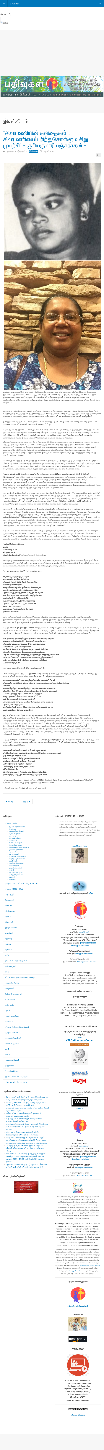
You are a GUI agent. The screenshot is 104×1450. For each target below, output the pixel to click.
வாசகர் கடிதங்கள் (12, 1044)
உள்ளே (90, 893)
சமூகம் (7, 1010)
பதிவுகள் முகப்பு (11, 823)
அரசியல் (8, 916)
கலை (7, 972)
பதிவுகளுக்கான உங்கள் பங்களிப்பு (89, 1265)
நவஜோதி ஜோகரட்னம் (16, 875)
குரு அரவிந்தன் (14, 854)
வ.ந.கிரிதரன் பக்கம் (79, 846)
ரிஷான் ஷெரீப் (13, 861)
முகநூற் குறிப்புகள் (12, 1060)
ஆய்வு (7, 955)
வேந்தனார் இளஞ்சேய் (16, 872)
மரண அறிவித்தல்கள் (13, 1038)
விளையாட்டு (9, 900)
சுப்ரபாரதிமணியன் (15, 838)
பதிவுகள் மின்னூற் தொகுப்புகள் (17, 1027)
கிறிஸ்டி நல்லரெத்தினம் (16, 831)
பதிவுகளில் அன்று (12, 983)
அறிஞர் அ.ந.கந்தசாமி (13, 994)
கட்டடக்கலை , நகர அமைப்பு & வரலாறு (20, 977)
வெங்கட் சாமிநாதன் (15, 843)
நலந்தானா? (9, 1066)
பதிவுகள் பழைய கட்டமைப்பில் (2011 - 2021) (22, 883)
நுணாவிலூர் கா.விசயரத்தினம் (19, 847)
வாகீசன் (11, 870)
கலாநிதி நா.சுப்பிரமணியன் (17, 856)
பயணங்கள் (9, 1021)
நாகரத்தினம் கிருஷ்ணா (16, 863)
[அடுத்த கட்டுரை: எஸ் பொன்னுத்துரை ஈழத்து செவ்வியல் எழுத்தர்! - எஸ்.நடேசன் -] (26, 801)
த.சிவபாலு (12, 879)
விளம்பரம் (8, 905)
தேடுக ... (5, 14)
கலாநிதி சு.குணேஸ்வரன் (17, 859)
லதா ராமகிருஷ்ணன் (15, 852)
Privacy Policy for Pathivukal (16, 1082)
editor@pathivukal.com (80, 945)
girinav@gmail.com (88, 943)
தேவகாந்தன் (13, 840)
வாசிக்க (80, 1108)
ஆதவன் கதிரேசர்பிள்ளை (17, 827)
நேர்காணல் (9, 922)
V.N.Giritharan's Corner (80, 1040)
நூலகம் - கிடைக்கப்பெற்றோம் (16, 1077)
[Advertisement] (52, 55)
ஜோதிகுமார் (12, 829)
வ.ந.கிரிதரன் (10, 999)
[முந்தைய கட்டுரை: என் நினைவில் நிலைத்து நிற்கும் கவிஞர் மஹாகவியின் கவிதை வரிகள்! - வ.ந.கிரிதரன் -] (10, 801)
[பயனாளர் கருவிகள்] (98, 155)
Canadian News (11, 1071)
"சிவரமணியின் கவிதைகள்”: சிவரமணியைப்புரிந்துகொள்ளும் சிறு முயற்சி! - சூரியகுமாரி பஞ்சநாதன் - (45, 139)
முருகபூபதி (12, 836)
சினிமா (7, 1055)
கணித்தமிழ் (9, 1005)
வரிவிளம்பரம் (10, 911)
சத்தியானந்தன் (14, 866)
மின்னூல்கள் (9, 988)
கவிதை (8, 944)
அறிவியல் (8, 950)
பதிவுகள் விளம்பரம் (12, 1032)
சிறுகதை (8, 939)
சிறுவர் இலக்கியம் (12, 1016)
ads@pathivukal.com (84, 954)
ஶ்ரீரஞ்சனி (12, 877)
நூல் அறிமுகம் (10, 966)
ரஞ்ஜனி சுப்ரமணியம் (15, 868)
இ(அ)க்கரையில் (11, 928)
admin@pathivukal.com (87, 962)
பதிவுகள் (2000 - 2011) (14, 889)
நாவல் (7, 1049)
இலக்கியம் (9, 933)
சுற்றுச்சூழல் (9, 894)
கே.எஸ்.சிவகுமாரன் (15, 845)
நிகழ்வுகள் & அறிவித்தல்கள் (16, 961)
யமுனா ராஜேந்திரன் (15, 834)
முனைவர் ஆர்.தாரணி (16, 850)
